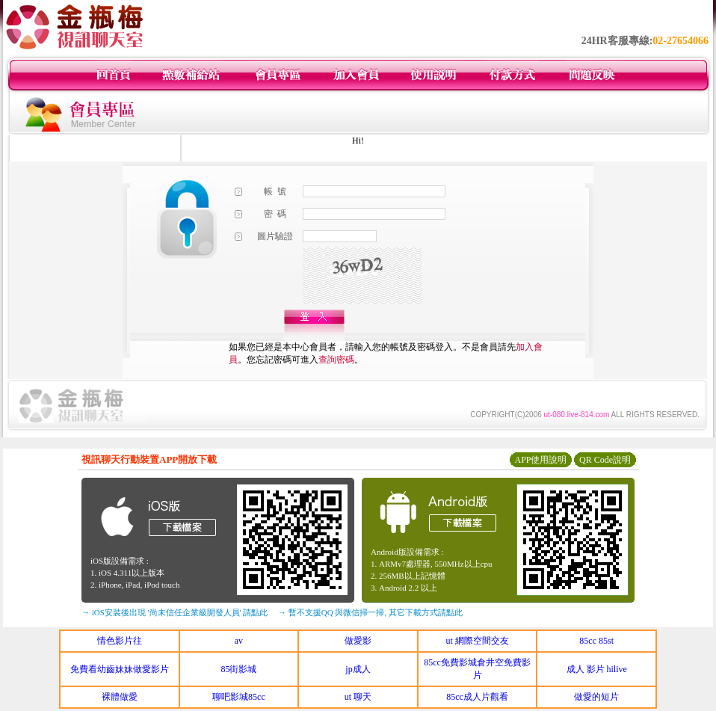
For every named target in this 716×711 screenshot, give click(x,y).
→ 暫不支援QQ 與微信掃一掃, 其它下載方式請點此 (370, 612)
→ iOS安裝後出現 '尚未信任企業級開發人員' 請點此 (174, 612)
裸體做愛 (120, 697)
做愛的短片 (596, 697)
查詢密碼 (336, 359)
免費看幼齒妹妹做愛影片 (119, 669)
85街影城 (238, 669)
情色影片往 (119, 640)
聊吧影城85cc (238, 697)
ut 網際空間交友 (476, 640)
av (239, 640)
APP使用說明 (540, 460)
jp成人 (357, 669)
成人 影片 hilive (597, 669)
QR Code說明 (605, 460)
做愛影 (358, 640)
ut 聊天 (358, 697)
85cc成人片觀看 (477, 697)
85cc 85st (596, 640)
